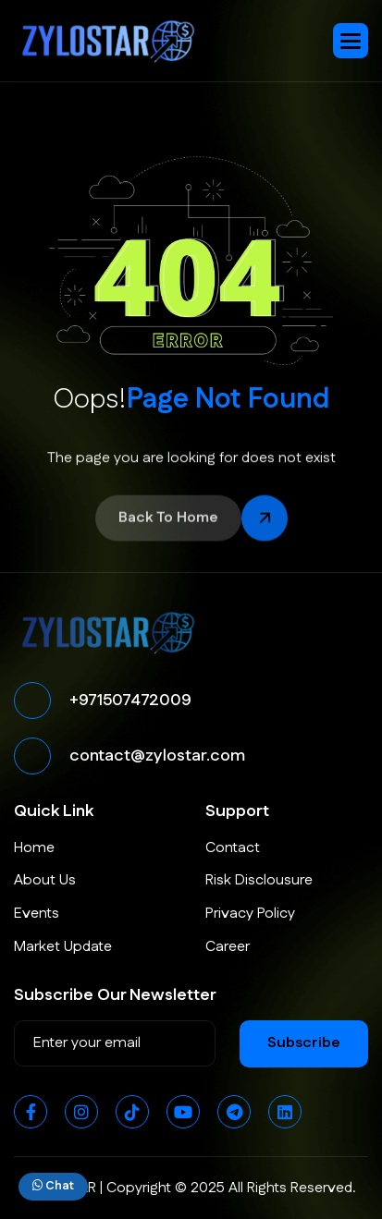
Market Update (63, 946)
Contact (232, 848)
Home (34, 848)
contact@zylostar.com (157, 756)
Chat (53, 1185)
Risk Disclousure (259, 880)
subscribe (303, 1043)
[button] (350, 40)
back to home (168, 519)
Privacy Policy (250, 913)
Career (227, 946)
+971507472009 (130, 701)
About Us (45, 880)
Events (36, 913)
